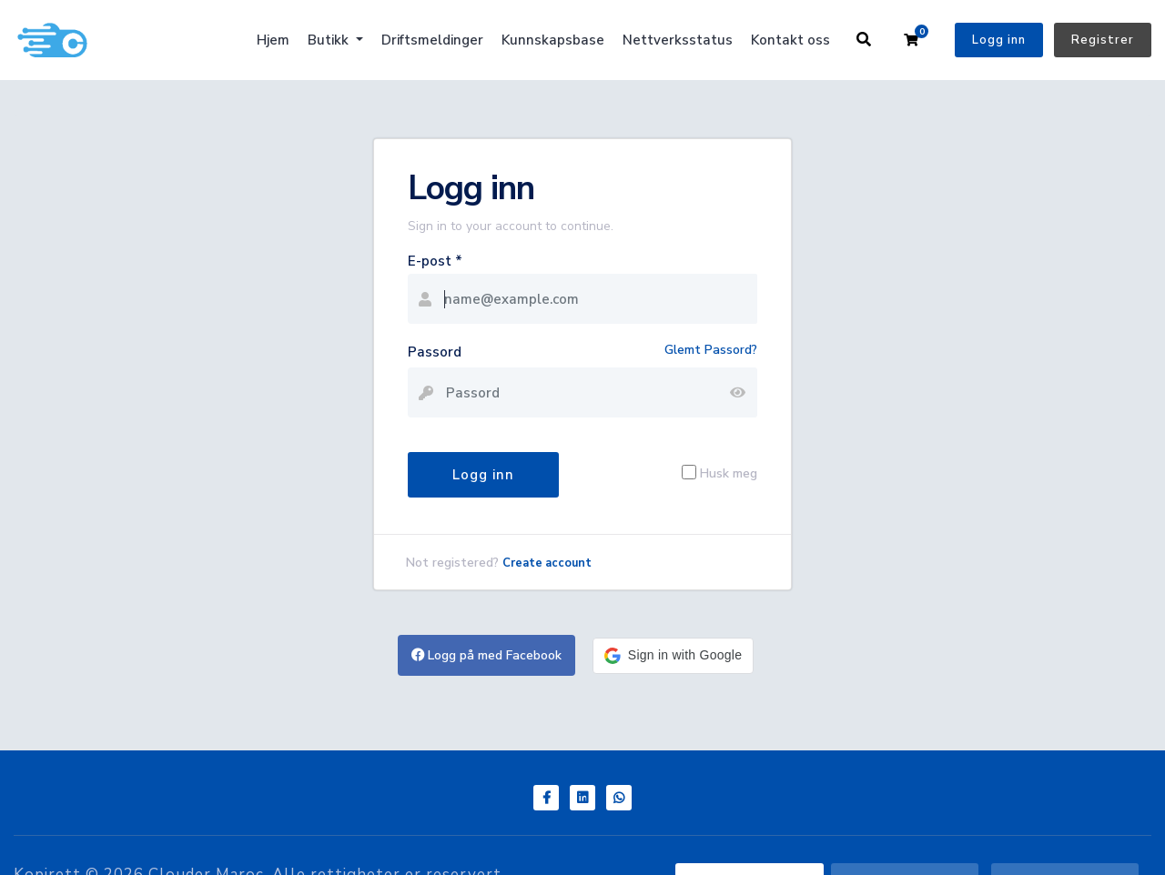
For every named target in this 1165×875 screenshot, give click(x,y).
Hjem (273, 40)
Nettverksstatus (678, 40)
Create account (547, 563)
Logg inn (999, 40)
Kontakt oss (790, 40)
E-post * (435, 261)
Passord (434, 352)
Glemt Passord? (710, 349)
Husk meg (728, 472)
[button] (673, 656)
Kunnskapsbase (552, 40)
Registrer (1102, 40)
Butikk (330, 40)
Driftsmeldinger (432, 40)
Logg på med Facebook (486, 655)
